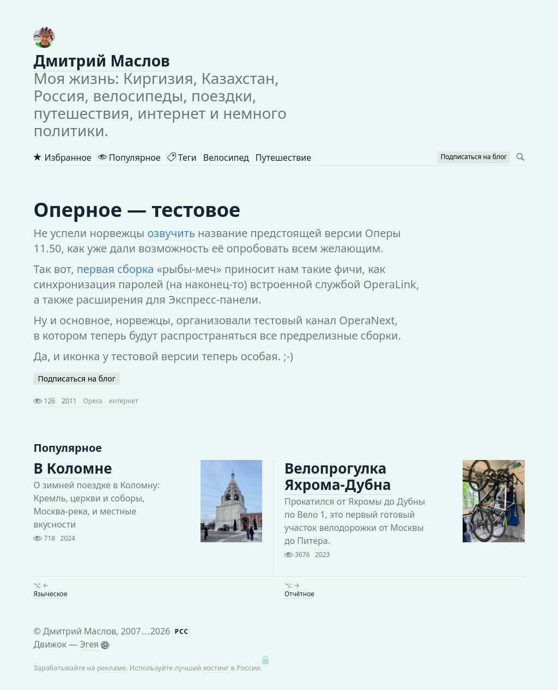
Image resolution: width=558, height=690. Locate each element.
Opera (92, 400)
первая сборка (115, 269)
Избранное (62, 158)
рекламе (111, 668)
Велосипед (226, 158)
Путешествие (283, 158)
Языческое (50, 593)
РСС (181, 631)
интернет (123, 400)
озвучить (171, 233)
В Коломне (72, 468)
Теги (182, 158)
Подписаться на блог (76, 378)
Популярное (129, 158)
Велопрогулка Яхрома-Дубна (337, 476)
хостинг (216, 668)
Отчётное (299, 593)
